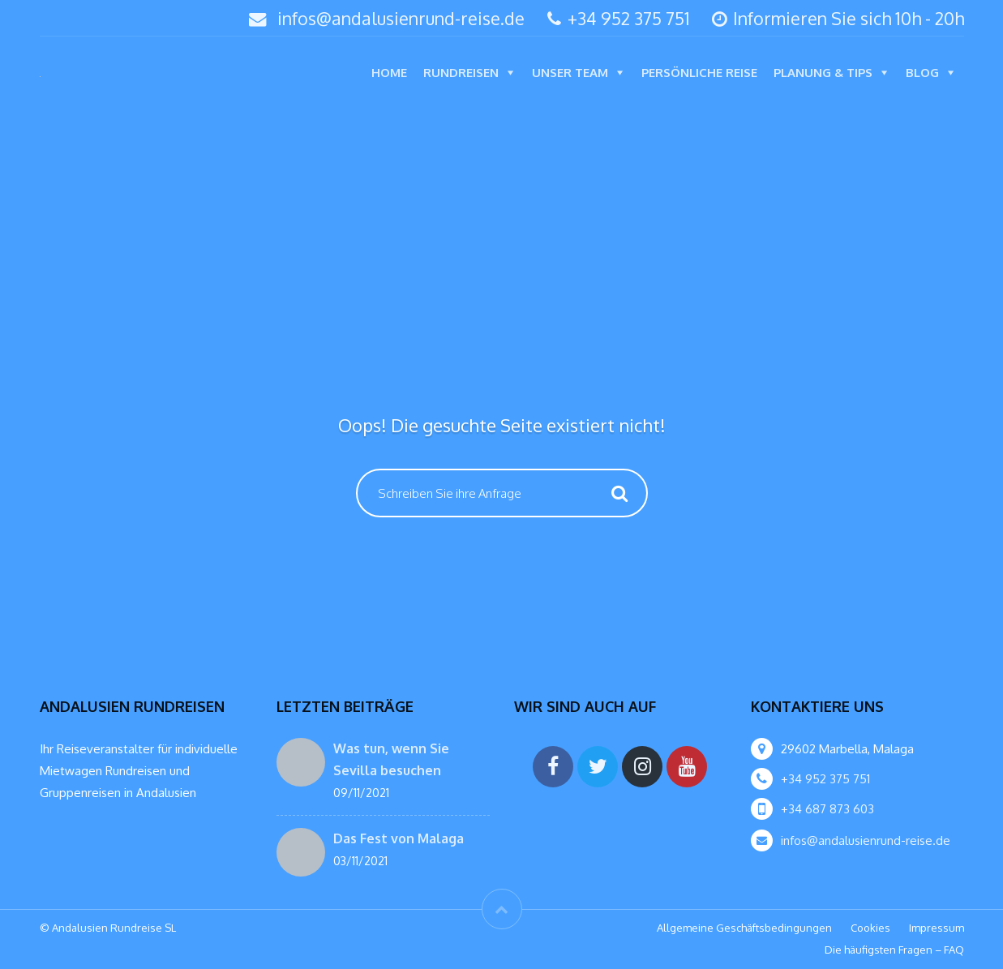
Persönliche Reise (699, 72)
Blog (922, 72)
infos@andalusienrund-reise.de (401, 18)
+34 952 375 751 (618, 18)
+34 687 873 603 (827, 809)
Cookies (870, 927)
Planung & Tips (823, 72)
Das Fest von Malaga (398, 838)
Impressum (936, 927)
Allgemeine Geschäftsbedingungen (744, 927)
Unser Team (570, 72)
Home (389, 72)
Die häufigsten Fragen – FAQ (894, 949)
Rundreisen (461, 72)
